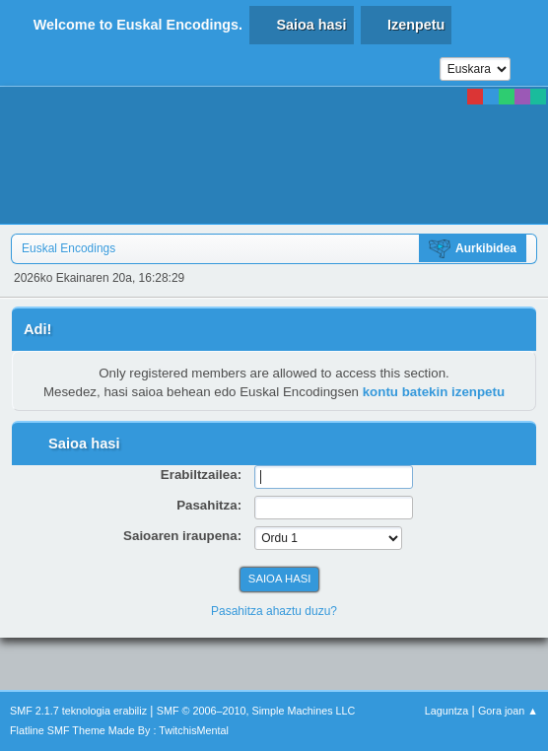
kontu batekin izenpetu (434, 391)
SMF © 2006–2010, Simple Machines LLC (256, 711)
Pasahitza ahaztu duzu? (274, 611)
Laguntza (446, 711)
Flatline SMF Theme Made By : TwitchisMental (119, 730)
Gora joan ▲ (508, 711)
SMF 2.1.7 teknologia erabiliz (78, 711)
